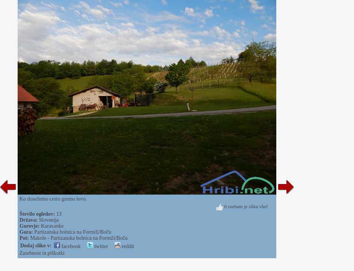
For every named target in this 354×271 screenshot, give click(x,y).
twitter (97, 246)
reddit (124, 246)
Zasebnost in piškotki (42, 253)
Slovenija (49, 220)
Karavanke (52, 226)
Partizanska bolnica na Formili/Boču (72, 232)
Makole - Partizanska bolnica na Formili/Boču (78, 238)
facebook (67, 246)
